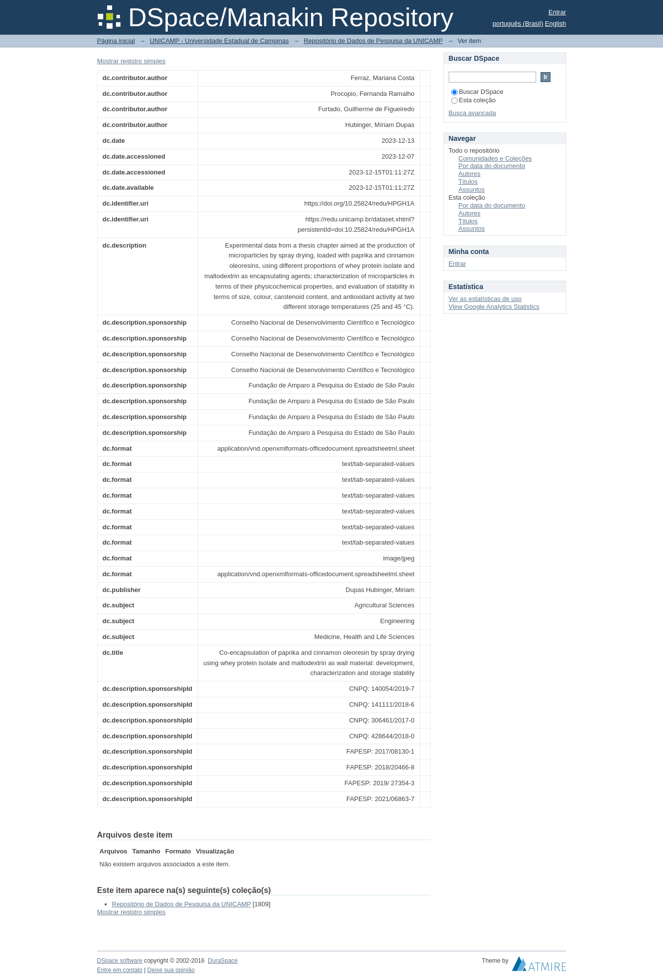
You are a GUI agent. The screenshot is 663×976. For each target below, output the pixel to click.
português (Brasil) (518, 23)
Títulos (468, 181)
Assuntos (472, 189)
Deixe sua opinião (171, 970)
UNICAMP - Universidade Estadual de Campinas (219, 40)
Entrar (557, 12)
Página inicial (116, 40)
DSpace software (120, 960)
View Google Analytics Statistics (494, 306)
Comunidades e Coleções (495, 158)
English (555, 23)
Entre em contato (120, 970)
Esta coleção (473, 100)
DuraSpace (222, 960)
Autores (470, 173)
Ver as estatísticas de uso (485, 298)
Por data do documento (492, 166)
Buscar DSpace (477, 91)
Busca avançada (472, 113)
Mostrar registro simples (131, 61)
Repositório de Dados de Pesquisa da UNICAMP (373, 40)
